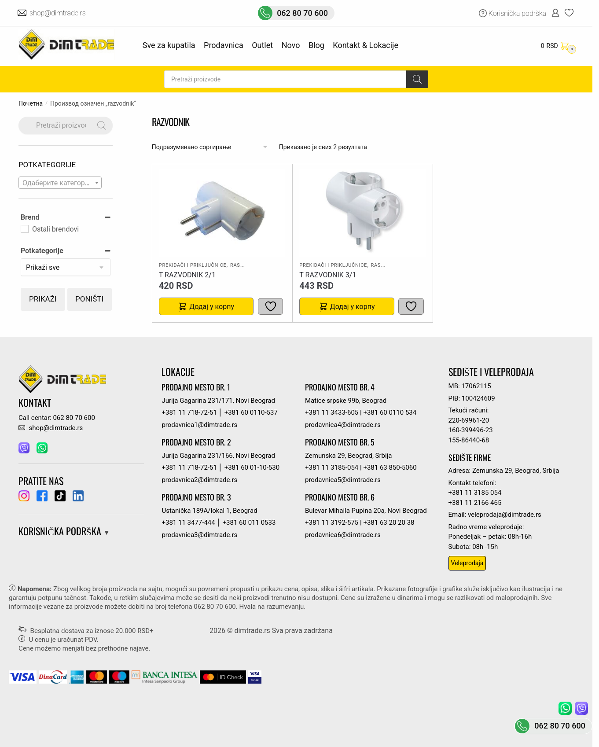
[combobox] (60, 183)
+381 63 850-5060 (389, 467)
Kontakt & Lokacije (365, 45)
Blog (316, 45)
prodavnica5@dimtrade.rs (343, 480)
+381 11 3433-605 (331, 412)
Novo (291, 45)
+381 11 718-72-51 (189, 412)
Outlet (262, 45)
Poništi (89, 298)
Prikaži (42, 298)
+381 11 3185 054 (475, 493)
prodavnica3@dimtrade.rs (199, 535)
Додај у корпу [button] (211, 306)
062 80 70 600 (302, 13)
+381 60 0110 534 (389, 412)
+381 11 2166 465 (475, 503)
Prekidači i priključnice (193, 265)
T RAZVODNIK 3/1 (327, 275)
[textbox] (60, 183)
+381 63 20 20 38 (388, 522)
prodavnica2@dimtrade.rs (199, 480)
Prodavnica (223, 45)
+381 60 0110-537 (251, 412)
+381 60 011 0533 (249, 522)
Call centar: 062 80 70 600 (56, 418)
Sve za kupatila (169, 45)
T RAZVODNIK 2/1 (187, 275)
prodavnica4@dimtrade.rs (343, 425)
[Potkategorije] (66, 267)
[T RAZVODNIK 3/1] (363, 213)
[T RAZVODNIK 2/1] (222, 213)
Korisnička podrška (517, 13)
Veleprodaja (467, 563)
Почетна (30, 103)
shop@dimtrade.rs (58, 13)
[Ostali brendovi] (24, 228)
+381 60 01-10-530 (251, 467)
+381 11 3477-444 (188, 522)
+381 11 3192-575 (331, 522)
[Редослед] (210, 147)
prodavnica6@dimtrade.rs (343, 535)
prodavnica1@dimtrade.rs (199, 425)
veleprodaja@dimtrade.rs (504, 515)
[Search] (417, 79)
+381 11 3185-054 (331, 467)
